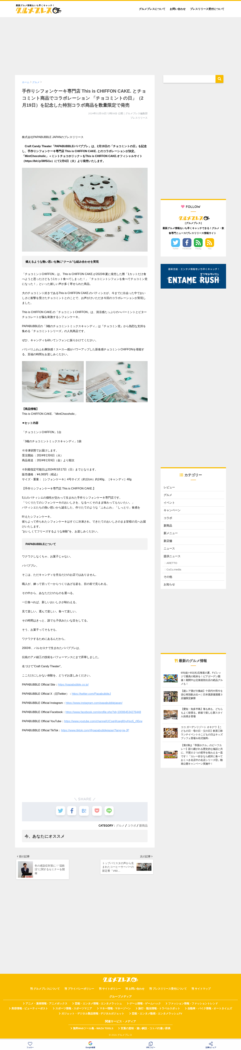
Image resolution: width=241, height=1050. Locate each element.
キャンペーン (173, 510)
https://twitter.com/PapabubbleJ (91, 693)
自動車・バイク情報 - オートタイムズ (210, 1010)
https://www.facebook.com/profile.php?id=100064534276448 (103, 712)
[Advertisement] (120, 44)
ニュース (170, 550)
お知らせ (170, 586)
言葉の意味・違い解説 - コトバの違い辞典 (145, 1030)
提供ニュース (173, 557)
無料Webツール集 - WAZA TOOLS (93, 1030)
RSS (209, 248)
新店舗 (168, 542)
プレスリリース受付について (207, 8)
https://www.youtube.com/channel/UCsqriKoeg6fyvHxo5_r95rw (103, 721)
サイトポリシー (111, 990)
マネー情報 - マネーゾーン (115, 1010)
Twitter (176, 248)
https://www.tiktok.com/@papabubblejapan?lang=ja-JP (95, 730)
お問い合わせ (178, 8)
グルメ (120, 825)
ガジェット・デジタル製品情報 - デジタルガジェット (92, 1015)
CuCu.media (173, 571)
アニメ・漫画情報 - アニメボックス (46, 1005)
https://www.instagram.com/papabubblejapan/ (94, 702)
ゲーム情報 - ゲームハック (145, 1005)
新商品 (143, 825)
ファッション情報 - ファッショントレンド (193, 1005)
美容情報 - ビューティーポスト (29, 1010)
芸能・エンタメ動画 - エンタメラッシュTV (157, 1015)
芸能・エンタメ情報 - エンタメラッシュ (98, 1005)
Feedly (198, 248)
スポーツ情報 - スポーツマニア (73, 1010)
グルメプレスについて (152, 8)
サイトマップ (203, 990)
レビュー (170, 487)
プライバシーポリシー (81, 990)
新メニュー (171, 534)
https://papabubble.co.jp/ (73, 684)
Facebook (187, 248)
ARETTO (171, 564)
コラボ (132, 825)
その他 (168, 578)
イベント (170, 503)
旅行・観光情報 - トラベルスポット (159, 1010)
